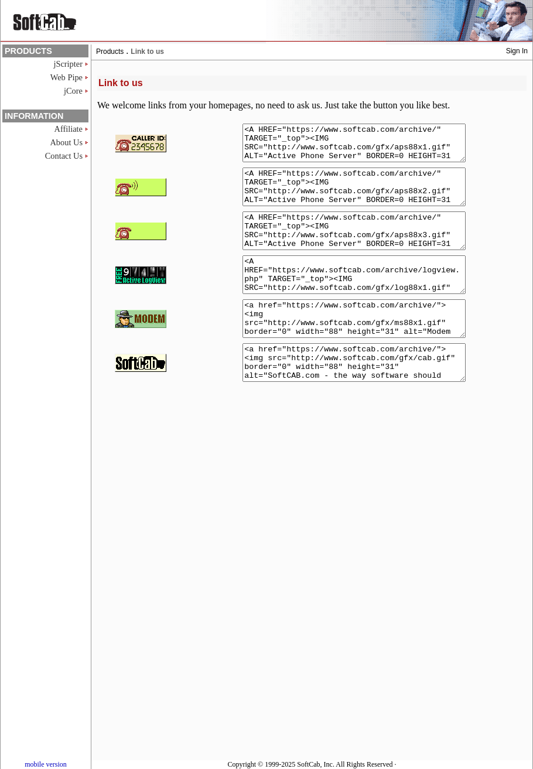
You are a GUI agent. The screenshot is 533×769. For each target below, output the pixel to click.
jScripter (68, 64)
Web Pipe (66, 77)
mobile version (46, 764)
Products (110, 51)
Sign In (517, 51)
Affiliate (68, 129)
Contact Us (64, 155)
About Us (66, 142)
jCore (73, 90)
